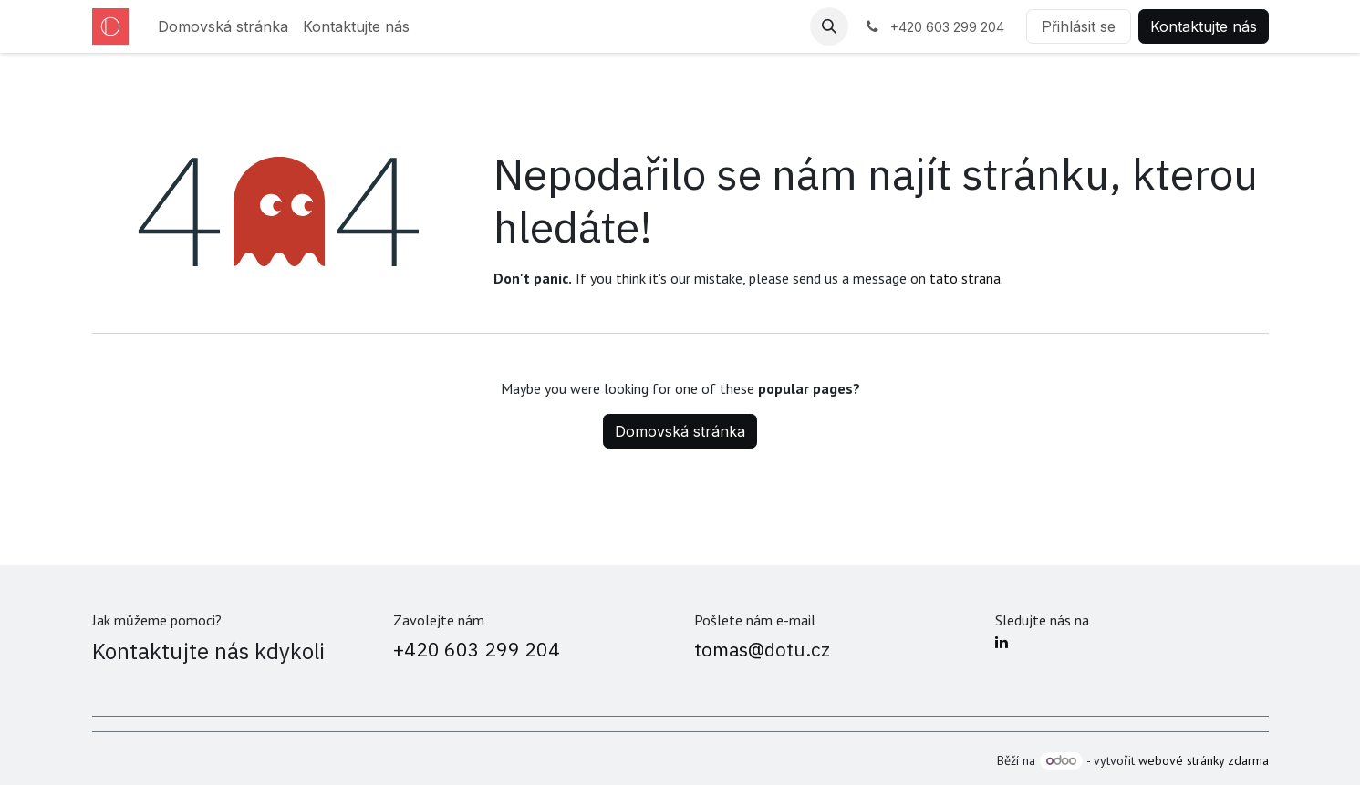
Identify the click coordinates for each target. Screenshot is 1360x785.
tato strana (965, 278)
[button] (829, 26)
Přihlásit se (1079, 26)
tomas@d (734, 649)
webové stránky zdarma (1203, 760)
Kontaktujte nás (1203, 26)
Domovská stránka (680, 431)
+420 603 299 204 (476, 649)
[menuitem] (223, 26)
